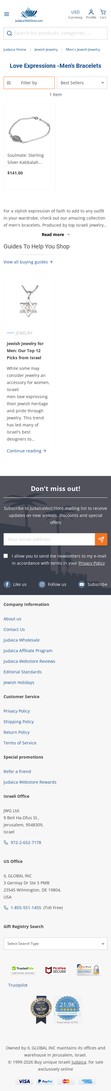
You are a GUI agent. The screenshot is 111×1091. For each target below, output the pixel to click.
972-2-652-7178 (26, 842)
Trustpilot (18, 985)
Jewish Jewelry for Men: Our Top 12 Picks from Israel (25, 350)
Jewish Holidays (19, 682)
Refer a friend (17, 771)
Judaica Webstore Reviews (29, 661)
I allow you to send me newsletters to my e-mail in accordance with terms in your (59, 559)
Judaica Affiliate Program (28, 650)
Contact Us (14, 629)
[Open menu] (6, 15)
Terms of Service (20, 743)
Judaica (79, 1062)
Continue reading (27, 451)
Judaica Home (15, 49)
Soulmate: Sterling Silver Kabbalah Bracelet (25, 159)
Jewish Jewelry (46, 49)
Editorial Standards (23, 672)
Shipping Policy (19, 721)
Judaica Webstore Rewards (30, 782)
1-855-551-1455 (26, 907)
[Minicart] (103, 14)
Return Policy (17, 732)
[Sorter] (82, 83)
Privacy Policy (91, 563)
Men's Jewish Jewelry (83, 49)
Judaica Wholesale (22, 640)
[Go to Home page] (29, 14)
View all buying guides (28, 262)
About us (12, 619)
